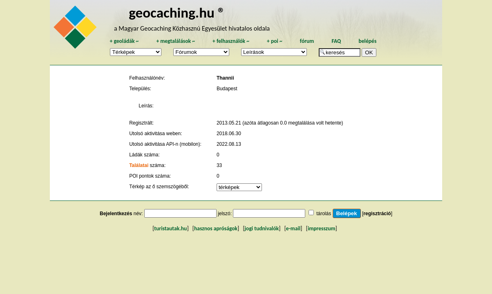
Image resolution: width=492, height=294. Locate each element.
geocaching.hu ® (177, 12)
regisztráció (377, 213)
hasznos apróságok (215, 228)
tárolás (323, 213)
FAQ (336, 41)
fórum (307, 41)
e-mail (293, 228)
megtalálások (175, 41)
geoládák (124, 41)
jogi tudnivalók (262, 228)
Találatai (138, 165)
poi (274, 41)
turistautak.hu (170, 228)
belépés (367, 41)
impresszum (321, 228)
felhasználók (231, 41)
